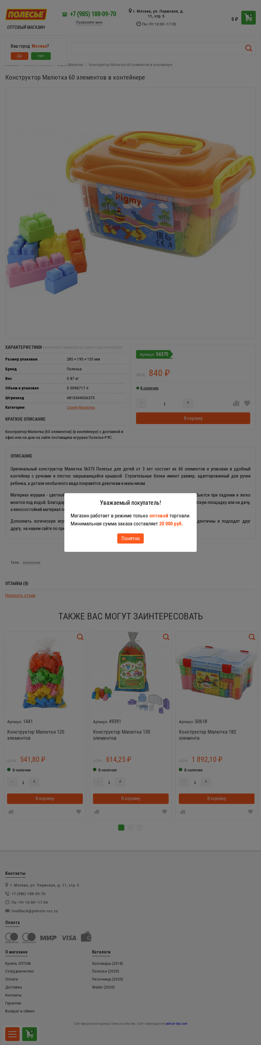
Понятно (130, 538)
